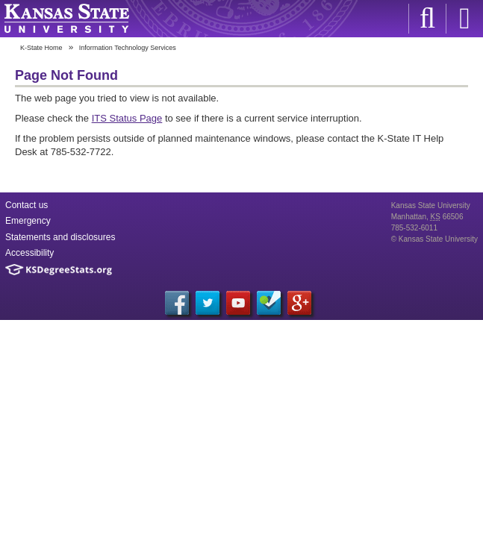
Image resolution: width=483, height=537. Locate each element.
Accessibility (29, 253)
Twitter (207, 303)
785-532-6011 (414, 228)
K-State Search (427, 19)
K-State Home (41, 47)
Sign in (464, 19)
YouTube (238, 303)
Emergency (28, 221)
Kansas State (66, 19)
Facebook (177, 303)
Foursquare (269, 303)
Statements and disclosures (60, 237)
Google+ (299, 303)
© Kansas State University (434, 239)
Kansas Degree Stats (58, 269)
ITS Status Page (127, 118)
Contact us (26, 205)
